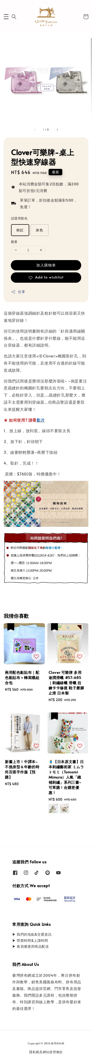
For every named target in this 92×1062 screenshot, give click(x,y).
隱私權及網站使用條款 (46, 1052)
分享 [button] (18, 291)
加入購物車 (46, 264)
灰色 (39, 230)
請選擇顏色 (19, 218)
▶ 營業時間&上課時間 (30, 940)
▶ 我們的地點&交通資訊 (32, 934)
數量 (14, 241)
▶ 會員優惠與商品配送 (30, 946)
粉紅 (20, 230)
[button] (6, 16)
